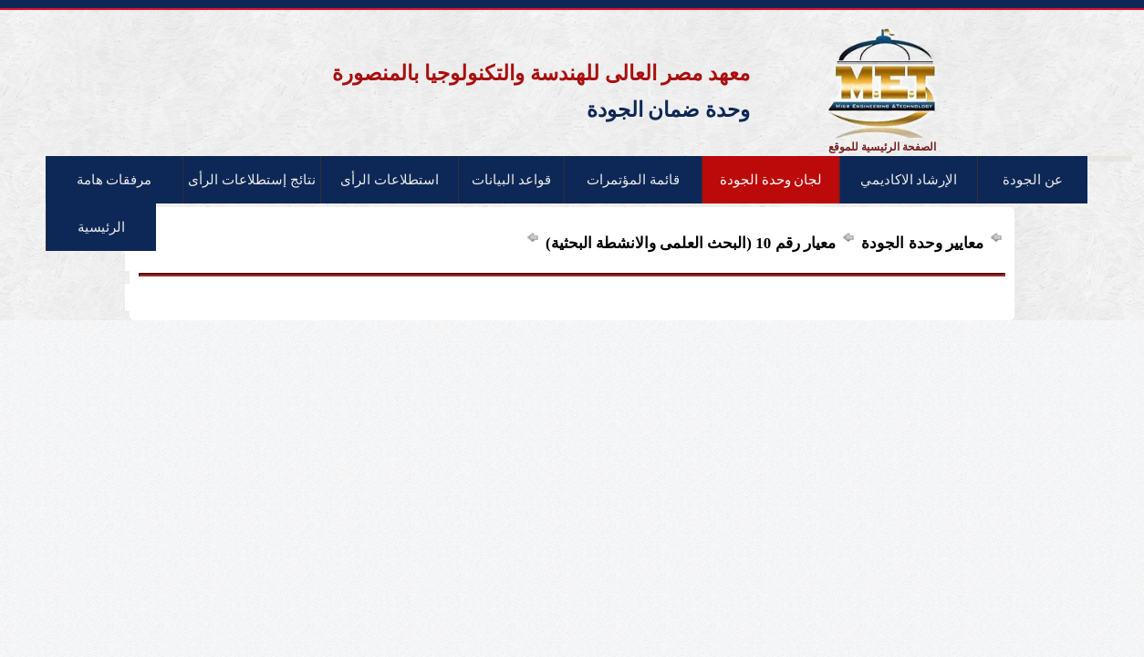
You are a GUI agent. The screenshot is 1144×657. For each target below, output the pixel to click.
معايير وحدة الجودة (920, 243)
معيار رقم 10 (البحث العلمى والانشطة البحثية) (689, 243)
